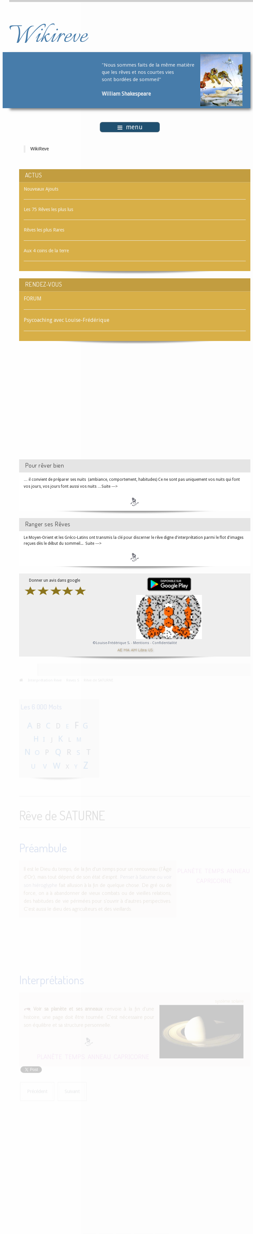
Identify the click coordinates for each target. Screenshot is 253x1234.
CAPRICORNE (214, 880)
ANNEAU (238, 870)
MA (126, 649)
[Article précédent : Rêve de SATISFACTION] (37, 1091)
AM (134, 649)
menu (130, 127)
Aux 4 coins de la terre (46, 250)
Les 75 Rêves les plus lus (48, 209)
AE (119, 649)
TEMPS (214, 870)
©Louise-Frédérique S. (111, 643)
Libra (142, 649)
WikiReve (39, 148)
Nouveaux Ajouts (41, 189)
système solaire (229, 1000)
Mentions (141, 643)
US (150, 649)
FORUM (33, 298)
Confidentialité (164, 643)
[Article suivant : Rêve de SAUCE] (72, 1091)
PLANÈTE (189, 870)
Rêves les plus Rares (44, 229)
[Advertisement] (75, 406)
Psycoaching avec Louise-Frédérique (66, 320)
